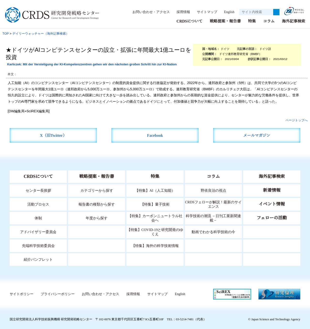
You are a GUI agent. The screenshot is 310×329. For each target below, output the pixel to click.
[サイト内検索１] (256, 12)
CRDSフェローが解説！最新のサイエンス (213, 204)
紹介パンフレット (38, 259)
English (227, 11)
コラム (269, 21)
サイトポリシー (21, 293)
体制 (38, 217)
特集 (252, 21)
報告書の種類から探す (96, 204)
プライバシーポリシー (57, 293)
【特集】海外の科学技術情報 (155, 245)
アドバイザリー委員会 (38, 231)
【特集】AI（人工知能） (155, 190)
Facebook (155, 135)
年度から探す (97, 217)
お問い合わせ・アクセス (148, 11)
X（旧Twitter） (53, 135)
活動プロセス (38, 204)
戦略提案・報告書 (225, 21)
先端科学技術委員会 (38, 245)
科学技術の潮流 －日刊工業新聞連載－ (213, 217)
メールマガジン (256, 135)
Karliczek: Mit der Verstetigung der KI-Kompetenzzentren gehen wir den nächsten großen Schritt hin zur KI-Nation (92, 64)
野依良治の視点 (213, 190)
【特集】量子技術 (155, 204)
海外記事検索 (293, 21)
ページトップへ (297, 120)
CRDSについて (189, 21)
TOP (5, 33)
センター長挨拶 (38, 190)
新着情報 (271, 190)
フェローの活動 (272, 217)
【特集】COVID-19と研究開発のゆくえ (155, 231)
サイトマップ (204, 11)
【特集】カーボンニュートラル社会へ (155, 217)
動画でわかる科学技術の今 (213, 231)
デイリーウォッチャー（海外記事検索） (40, 33)
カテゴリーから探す (96, 190)
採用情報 (181, 11)
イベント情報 (272, 204)
